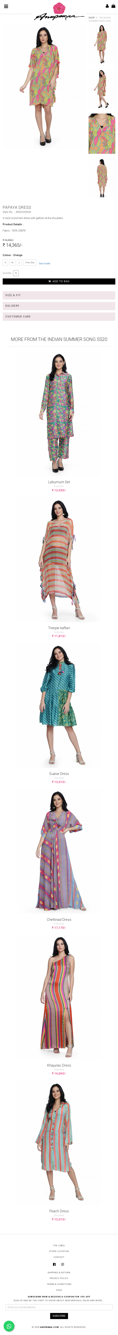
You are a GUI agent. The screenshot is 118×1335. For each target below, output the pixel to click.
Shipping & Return (59, 1272)
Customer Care (18, 316)
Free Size (30, 262)
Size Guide (44, 263)
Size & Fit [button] (13, 295)
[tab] (59, 295)
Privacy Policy (59, 1278)
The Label (59, 1245)
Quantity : (8, 273)
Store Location (59, 1251)
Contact (59, 1257)
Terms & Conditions (59, 1284)
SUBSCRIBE (59, 1315)
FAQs (59, 1290)
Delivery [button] (12, 306)
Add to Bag (59, 281)
